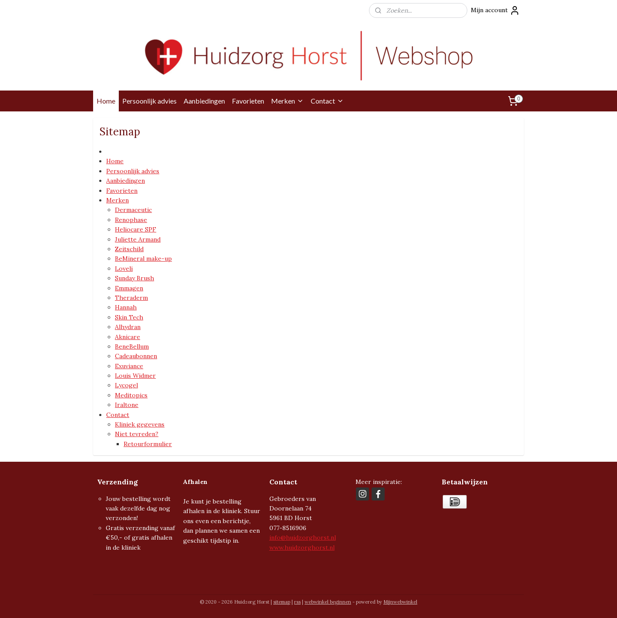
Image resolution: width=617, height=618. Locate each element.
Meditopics (131, 395)
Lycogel (126, 385)
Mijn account (495, 10)
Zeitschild (129, 249)
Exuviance (129, 366)
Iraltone (126, 405)
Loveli (124, 268)
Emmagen (129, 288)
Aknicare (127, 336)
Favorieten (248, 101)
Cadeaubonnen (136, 356)
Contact (327, 101)
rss (297, 602)
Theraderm (131, 298)
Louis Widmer (135, 376)
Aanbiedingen (204, 101)
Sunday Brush (134, 278)
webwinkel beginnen (328, 602)
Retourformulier (148, 444)
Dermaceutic (133, 210)
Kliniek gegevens (139, 424)
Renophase (131, 220)
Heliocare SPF (135, 229)
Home (106, 101)
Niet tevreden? (136, 434)
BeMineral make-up (143, 258)
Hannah (126, 307)
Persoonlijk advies (149, 101)
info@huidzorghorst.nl (302, 537)
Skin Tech (129, 317)
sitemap (281, 602)
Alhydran (128, 327)
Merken (287, 101)
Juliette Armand (138, 239)
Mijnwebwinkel (400, 602)
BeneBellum (132, 346)
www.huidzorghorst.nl (302, 547)
